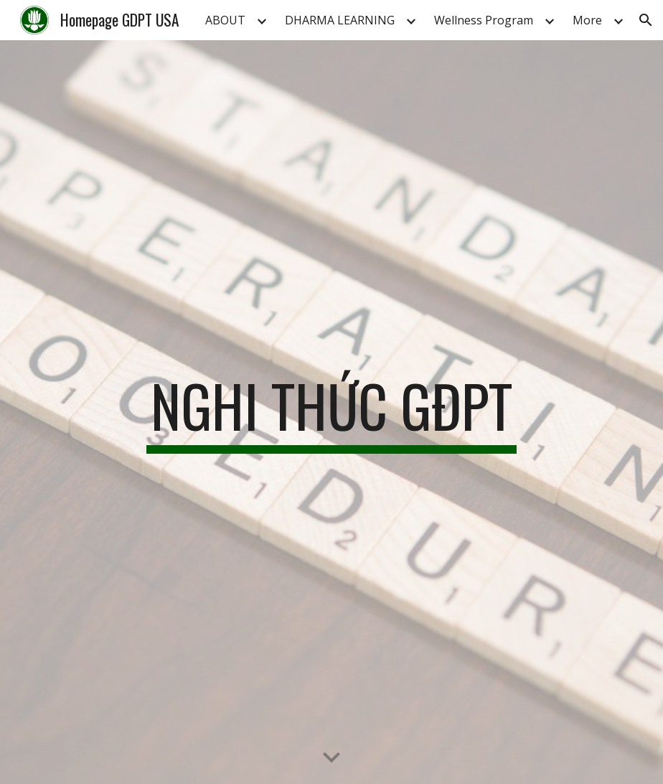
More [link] (587, 20)
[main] (331, 412)
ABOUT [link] (225, 20)
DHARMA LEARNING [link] (340, 20)
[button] (646, 20)
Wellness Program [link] (483, 20)
